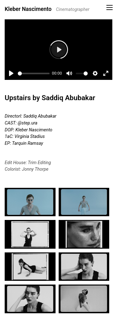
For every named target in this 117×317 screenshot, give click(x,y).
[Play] (11, 73)
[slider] (34, 73)
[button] (109, 7)
